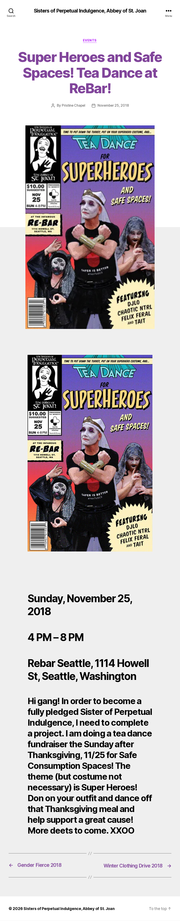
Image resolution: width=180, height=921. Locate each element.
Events (90, 41)
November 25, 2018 (113, 106)
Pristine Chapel (73, 106)
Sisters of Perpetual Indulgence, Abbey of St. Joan (90, 10)
